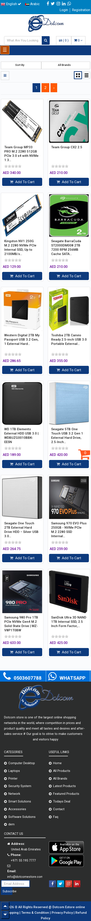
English (11, 4)
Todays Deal (61, 801)
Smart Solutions (19, 801)
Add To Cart (22, 182)
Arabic (32, 4)
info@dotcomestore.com (25, 877)
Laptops (14, 771)
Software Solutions (22, 817)
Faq (55, 817)
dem (11, 824)
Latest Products (64, 786)
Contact (58, 809)
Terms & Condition (35, 913)
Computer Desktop (21, 763)
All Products (61, 771)
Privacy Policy (63, 913)
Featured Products (66, 794)
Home (57, 763)
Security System (19, 786)
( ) (64, 40)
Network (14, 794)
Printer (13, 778)
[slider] (12, 166)
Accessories (17, 809)
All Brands (60, 778)
